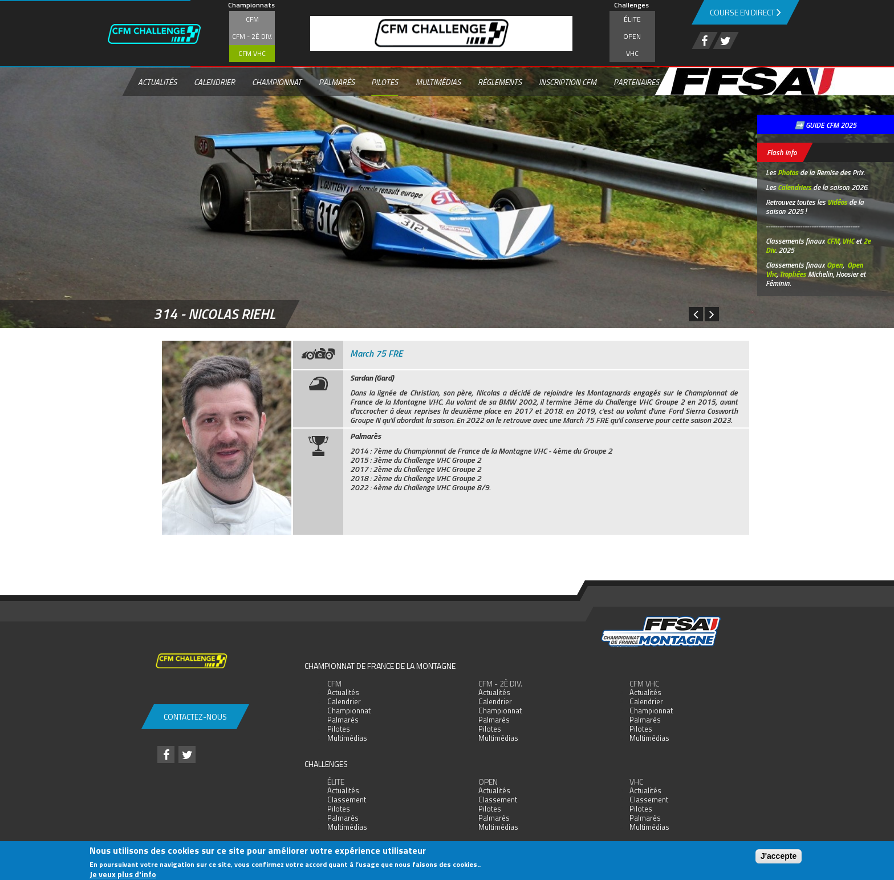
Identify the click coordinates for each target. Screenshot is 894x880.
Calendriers (794, 187)
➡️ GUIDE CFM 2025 (825, 125)
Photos (788, 172)
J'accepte (779, 856)
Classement (346, 799)
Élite (632, 19)
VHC (632, 53)
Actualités (157, 82)
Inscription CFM (567, 82)
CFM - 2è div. (252, 36)
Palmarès (337, 82)
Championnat (277, 82)
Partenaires (636, 82)
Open (632, 36)
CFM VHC (252, 53)
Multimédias (438, 82)
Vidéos (837, 202)
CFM (252, 19)
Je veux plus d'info (123, 874)
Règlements (500, 82)
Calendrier (214, 82)
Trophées (792, 274)
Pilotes (384, 82)
